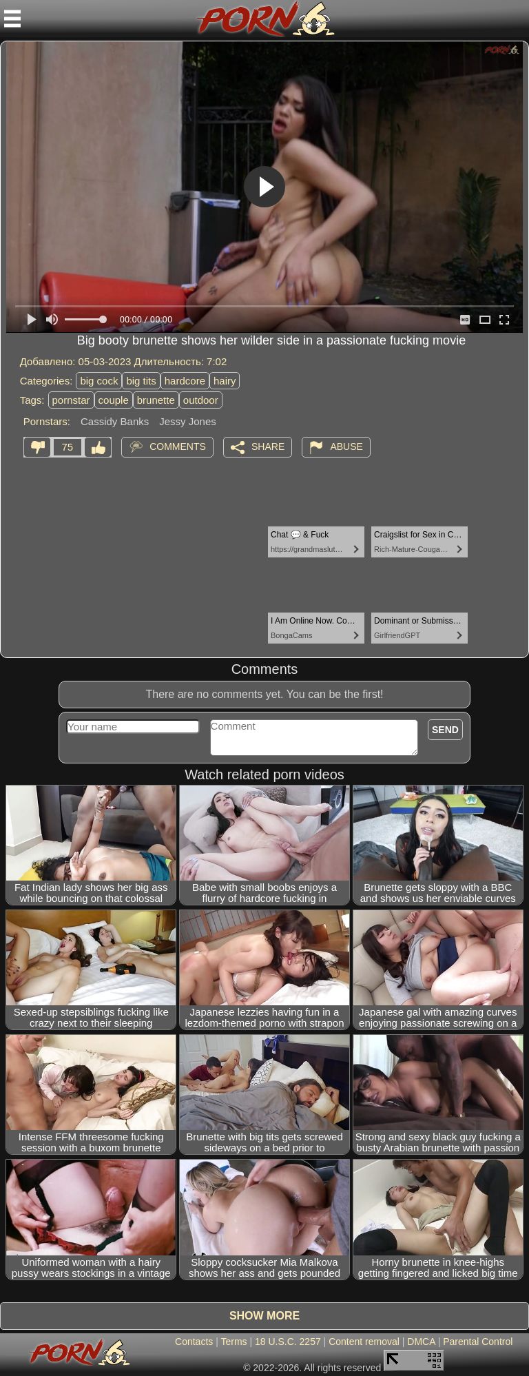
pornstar (71, 400)
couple (113, 400)
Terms (233, 1341)
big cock (99, 381)
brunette (156, 400)
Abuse (346, 445)
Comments (177, 445)
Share (267, 445)
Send (445, 729)
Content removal (364, 1341)
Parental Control (477, 1341)
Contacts (194, 1341)
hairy (225, 381)
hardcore (185, 381)
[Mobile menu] (12, 19)
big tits (141, 381)
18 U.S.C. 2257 (288, 1341)
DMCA (421, 1341)
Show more (264, 1316)
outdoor (200, 400)
